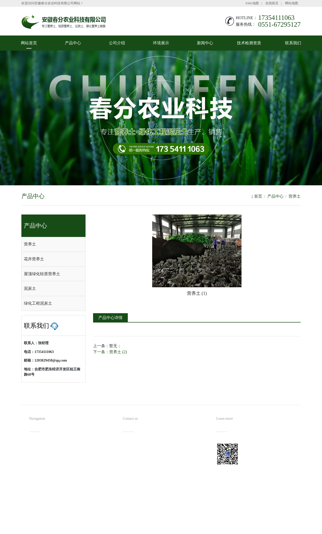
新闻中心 (205, 43)
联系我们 (293, 43)
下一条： (110, 352)
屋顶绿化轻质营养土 (42, 274)
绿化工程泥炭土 (38, 303)
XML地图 (252, 3)
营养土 (295, 196)
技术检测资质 (249, 43)
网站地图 (291, 3)
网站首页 (29, 43)
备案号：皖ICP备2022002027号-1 (184, 520)
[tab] (53, 244)
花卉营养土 (34, 259)
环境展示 (161, 43)
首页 (257, 196)
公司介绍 (117, 43)
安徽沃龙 (171, 528)
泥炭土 (30, 288)
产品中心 (73, 43)
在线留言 (271, 3)
